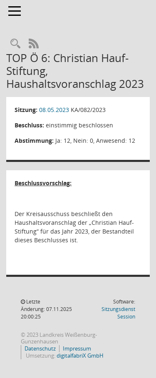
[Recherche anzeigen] (15, 44)
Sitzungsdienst (118, 313)
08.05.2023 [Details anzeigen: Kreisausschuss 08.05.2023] (54, 110)
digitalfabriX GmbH (80, 355)
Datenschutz (40, 348)
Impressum (77, 348)
